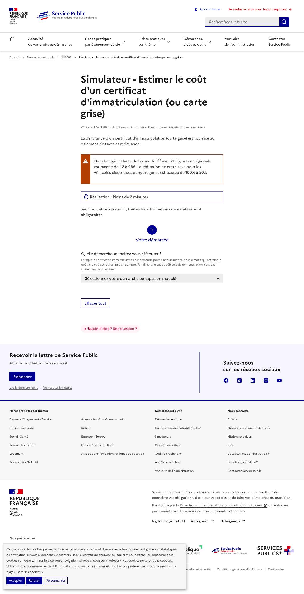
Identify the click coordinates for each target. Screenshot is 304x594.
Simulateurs (163, 436)
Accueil (15, 57)
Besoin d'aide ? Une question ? (112, 328)
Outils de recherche (168, 454)
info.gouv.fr (203, 521)
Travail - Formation (22, 445)
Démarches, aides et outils (195, 41)
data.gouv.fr (233, 521)
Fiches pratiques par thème (152, 41)
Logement (16, 454)
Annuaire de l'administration (174, 471)
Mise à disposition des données (249, 428)
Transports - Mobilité (24, 462)
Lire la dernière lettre (24, 387)
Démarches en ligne (168, 419)
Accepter (15, 580)
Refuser (34, 580)
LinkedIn (252, 380)
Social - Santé (19, 436)
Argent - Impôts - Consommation (103, 419)
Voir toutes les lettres (57, 387)
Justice (85, 428)
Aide (231, 445)
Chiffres (233, 419)
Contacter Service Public (279, 41)
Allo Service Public (167, 462)
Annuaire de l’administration (240, 41)
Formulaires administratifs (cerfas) (178, 428)
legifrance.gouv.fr (168, 521)
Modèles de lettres (167, 445)
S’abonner (22, 377)
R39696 (66, 57)
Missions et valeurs (240, 436)
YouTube (279, 380)
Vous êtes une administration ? (248, 454)
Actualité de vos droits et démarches (50, 41)
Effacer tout (95, 303)
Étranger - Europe (93, 436)
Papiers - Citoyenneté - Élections (32, 419)
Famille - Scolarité (22, 428)
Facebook (226, 380)
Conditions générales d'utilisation (239, 569)
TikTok (239, 380)
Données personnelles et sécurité (188, 569)
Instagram (266, 380)
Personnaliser (55, 580)
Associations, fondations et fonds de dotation (112, 454)
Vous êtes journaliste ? (243, 462)
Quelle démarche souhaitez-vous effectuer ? (152, 261)
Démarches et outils (40, 57)
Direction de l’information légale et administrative (223, 505)
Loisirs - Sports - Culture (97, 445)
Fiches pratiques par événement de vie (102, 41)
